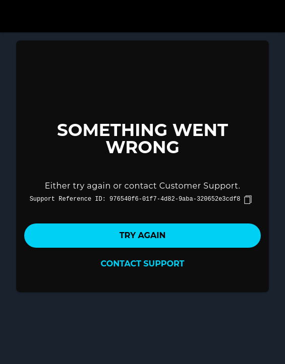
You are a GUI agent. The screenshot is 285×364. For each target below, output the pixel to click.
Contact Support (143, 263)
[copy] (247, 199)
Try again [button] (143, 235)
